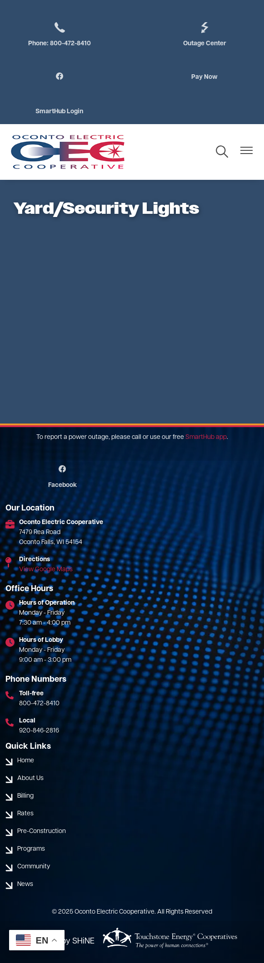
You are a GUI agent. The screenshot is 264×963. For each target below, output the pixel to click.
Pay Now (204, 77)
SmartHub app (206, 437)
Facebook (62, 477)
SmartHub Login (59, 111)
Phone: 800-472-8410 (59, 34)
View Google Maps (46, 569)
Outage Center (204, 34)
